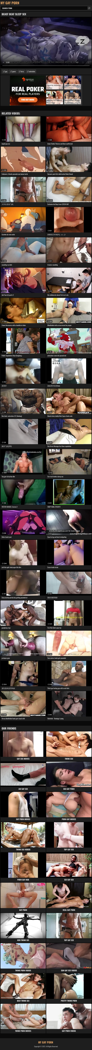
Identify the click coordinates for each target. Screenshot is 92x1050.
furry (22, 71)
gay (6, 71)
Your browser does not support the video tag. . (46, 42)
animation (32, 71)
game (14, 71)
